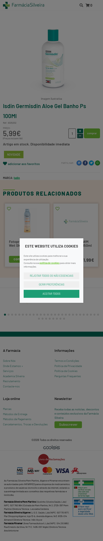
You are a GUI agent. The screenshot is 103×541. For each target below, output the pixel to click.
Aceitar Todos (51, 293)
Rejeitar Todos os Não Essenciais (51, 275)
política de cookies (49, 263)
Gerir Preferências (51, 284)
